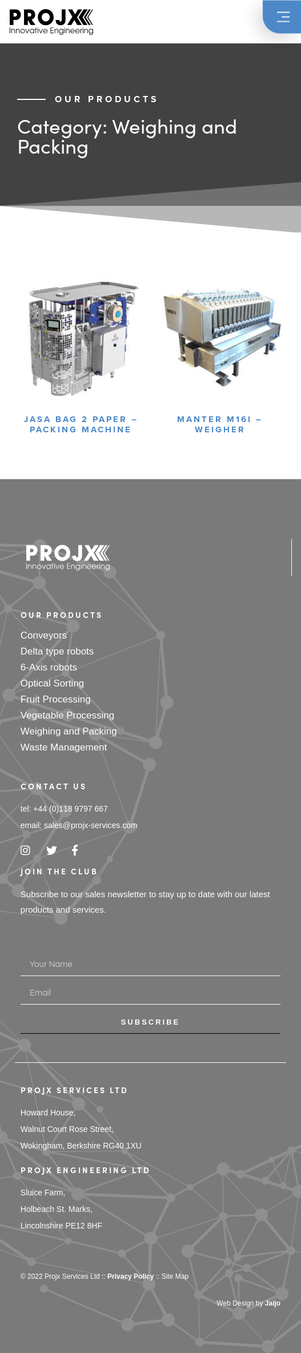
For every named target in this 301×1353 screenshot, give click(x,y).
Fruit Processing (56, 699)
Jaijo (272, 1303)
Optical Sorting (53, 683)
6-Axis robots (49, 667)
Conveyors (44, 635)
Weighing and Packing (69, 731)
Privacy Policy (130, 1276)
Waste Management (64, 747)
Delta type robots (57, 651)
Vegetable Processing (67, 715)
